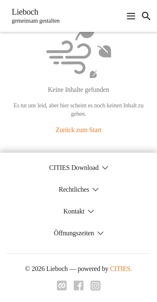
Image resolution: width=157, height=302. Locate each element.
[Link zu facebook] (79, 288)
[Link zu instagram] (95, 288)
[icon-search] (146, 16)
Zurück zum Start (78, 129)
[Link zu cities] (62, 288)
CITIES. (121, 268)
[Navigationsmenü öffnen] (131, 16)
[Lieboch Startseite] (33, 16)
